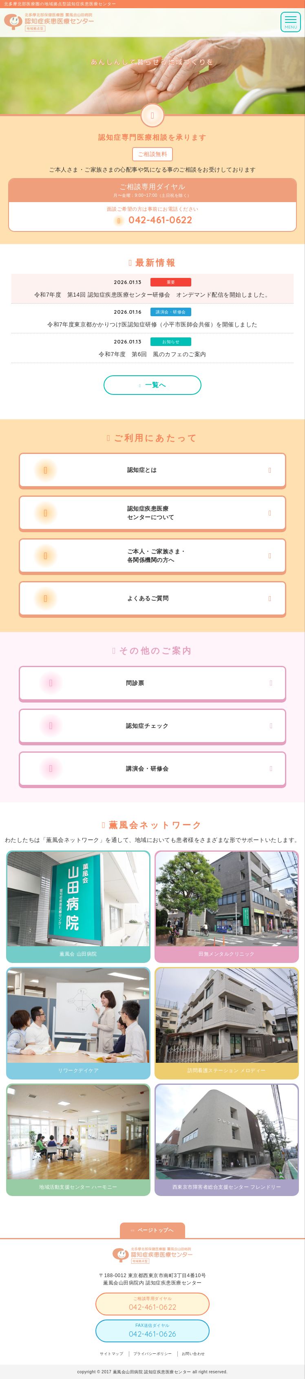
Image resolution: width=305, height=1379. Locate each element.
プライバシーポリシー (152, 1354)
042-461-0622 (153, 1307)
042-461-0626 (153, 1334)
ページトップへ (156, 1230)
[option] (152, 57)
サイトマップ (111, 1354)
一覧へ (155, 384)
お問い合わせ (193, 1354)
